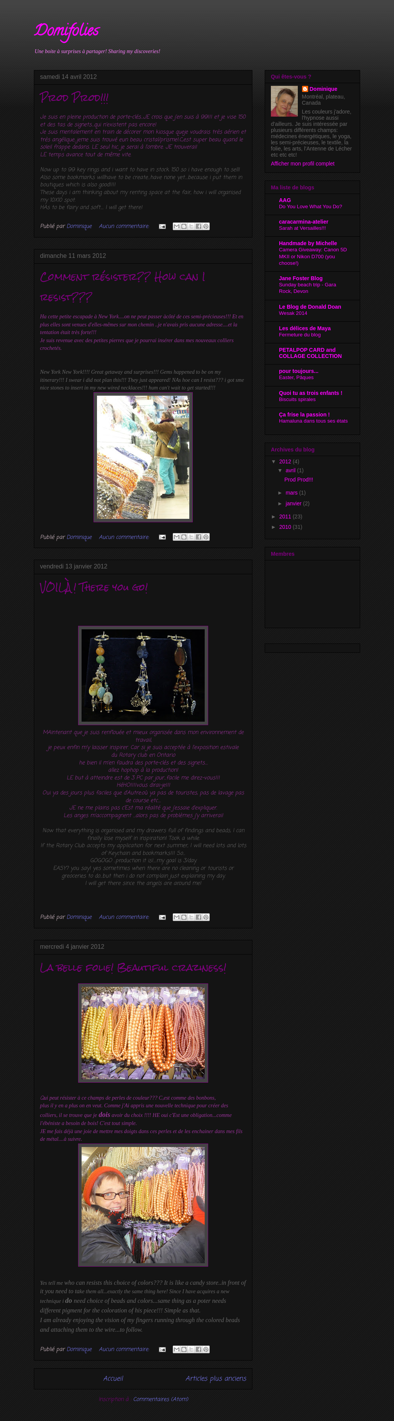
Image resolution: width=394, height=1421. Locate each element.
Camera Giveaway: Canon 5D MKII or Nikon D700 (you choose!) (313, 256)
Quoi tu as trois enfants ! (310, 393)
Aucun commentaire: (125, 226)
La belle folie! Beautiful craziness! (133, 968)
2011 (286, 516)
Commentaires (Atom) (160, 1400)
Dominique (323, 89)
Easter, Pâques (296, 377)
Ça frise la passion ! (304, 414)
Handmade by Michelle (308, 243)
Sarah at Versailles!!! (302, 228)
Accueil (113, 1379)
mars (292, 493)
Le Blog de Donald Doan (310, 307)
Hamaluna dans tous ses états (313, 421)
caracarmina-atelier (303, 222)
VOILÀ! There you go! (94, 587)
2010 (286, 527)
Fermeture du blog (300, 335)
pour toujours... (299, 371)
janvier (294, 503)
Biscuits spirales (297, 399)
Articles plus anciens (215, 1379)
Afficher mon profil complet (302, 163)
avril (291, 470)
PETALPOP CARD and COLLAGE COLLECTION (310, 353)
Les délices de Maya (305, 328)
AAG (285, 200)
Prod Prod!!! (74, 98)
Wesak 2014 (293, 313)
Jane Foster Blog (301, 278)
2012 (286, 461)
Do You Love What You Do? (310, 206)
